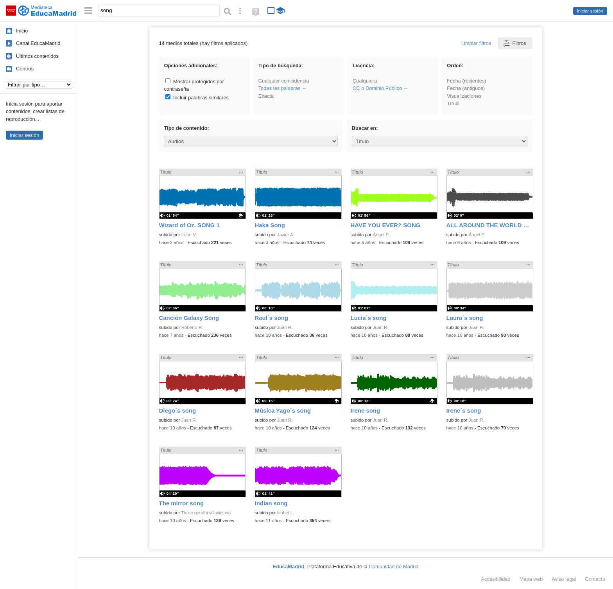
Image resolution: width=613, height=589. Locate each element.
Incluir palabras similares (197, 98)
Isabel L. (285, 512)
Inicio (22, 31)
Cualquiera (365, 81)
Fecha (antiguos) (466, 88)
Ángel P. (381, 234)
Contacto (595, 579)
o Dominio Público (377, 88)
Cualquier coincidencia (283, 81)
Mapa (531, 579)
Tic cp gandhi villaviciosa (206, 512)
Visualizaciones (464, 96)
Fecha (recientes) (466, 81)
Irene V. (189, 234)
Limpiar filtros (476, 43)
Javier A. (285, 234)
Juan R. (285, 327)
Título (453, 103)
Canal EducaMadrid (38, 43)
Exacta (266, 96)
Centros (25, 69)
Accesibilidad (495, 579)
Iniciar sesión (590, 11)
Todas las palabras (279, 88)
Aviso (564, 579)
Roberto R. (192, 327)
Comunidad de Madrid (394, 566)
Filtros (514, 43)
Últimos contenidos (37, 56)
